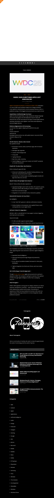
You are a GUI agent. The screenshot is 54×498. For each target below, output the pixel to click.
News (12, 455)
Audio (12, 420)
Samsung (13, 470)
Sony (12, 473)
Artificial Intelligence (16, 417)
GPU (12, 439)
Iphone (12, 442)
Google (12, 436)
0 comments (23, 299)
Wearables (13, 486)
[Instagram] (23, 63)
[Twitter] (21, 63)
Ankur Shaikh (29, 101)
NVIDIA (12, 458)
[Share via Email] (43, 300)
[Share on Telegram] (42, 300)
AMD (12, 404)
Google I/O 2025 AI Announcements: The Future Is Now (31, 389)
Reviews (13, 467)
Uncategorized (14, 483)
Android (13, 408)
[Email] (30, 63)
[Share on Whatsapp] (40, 300)
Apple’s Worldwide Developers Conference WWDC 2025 (24, 105)
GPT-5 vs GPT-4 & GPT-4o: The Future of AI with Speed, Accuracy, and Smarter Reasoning (31, 355)
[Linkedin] (25, 63)
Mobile (12, 448)
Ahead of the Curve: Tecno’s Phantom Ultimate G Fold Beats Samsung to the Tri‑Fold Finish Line (31, 364)
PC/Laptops (14, 461)
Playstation (13, 464)
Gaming (13, 433)
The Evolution (14, 480)
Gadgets (13, 430)
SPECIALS (13, 477)
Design (12, 423)
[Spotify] (32, 63)
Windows (13, 489)
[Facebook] (19, 63)
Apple (12, 411)
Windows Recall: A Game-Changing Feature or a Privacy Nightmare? (30, 381)
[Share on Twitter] (38, 300)
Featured (13, 426)
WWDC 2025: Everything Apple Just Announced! (27, 98)
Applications (14, 414)
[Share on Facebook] (37, 300)
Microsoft (13, 445)
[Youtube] (27, 63)
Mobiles (13, 451)
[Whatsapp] (34, 63)
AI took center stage (19, 274)
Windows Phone (15, 492)
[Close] (2, 2)
